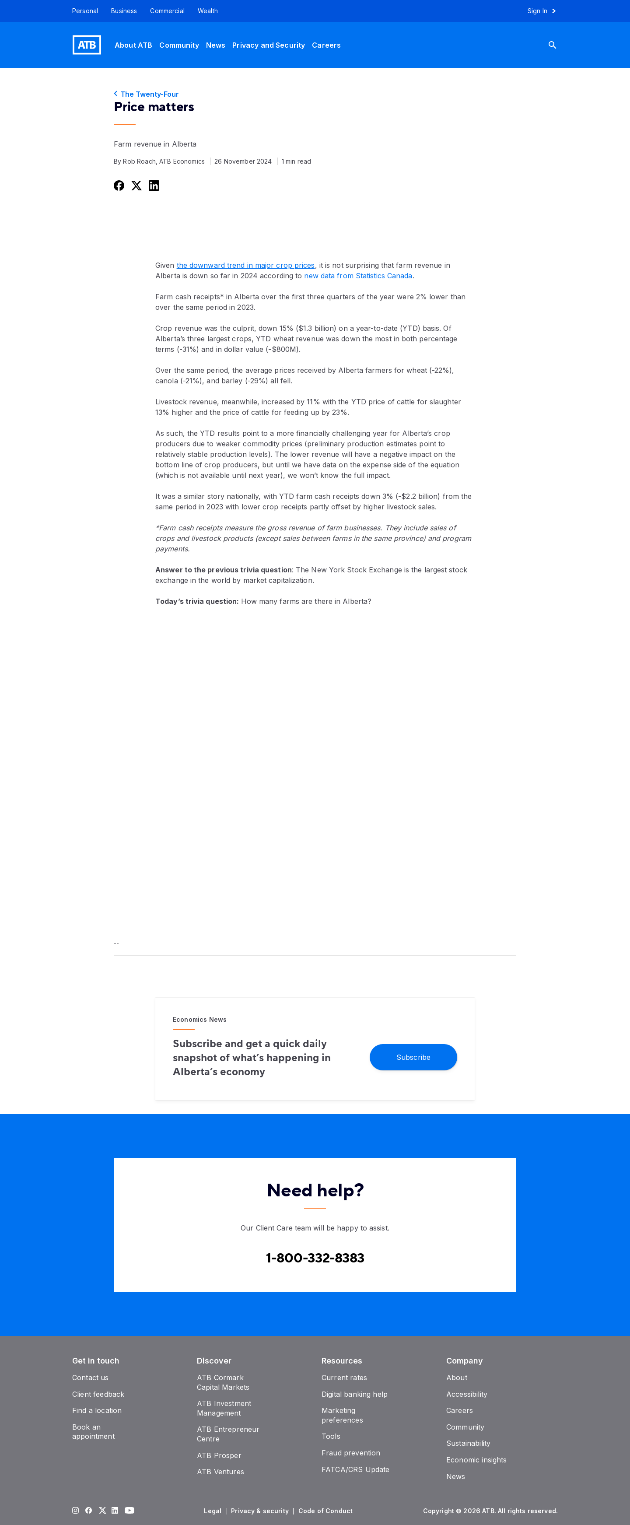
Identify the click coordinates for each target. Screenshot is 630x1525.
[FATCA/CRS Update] (355, 1469)
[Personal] (82, 11)
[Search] (559, 44)
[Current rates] (344, 1377)
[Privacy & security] (260, 1511)
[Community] (179, 44)
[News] (216, 44)
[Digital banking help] (355, 1394)
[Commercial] (167, 11)
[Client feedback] (98, 1394)
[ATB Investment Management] (224, 1408)
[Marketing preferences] (342, 1415)
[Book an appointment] (93, 1432)
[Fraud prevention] (351, 1452)
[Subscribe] (413, 1057)
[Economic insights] (476, 1459)
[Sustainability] (468, 1443)
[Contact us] (90, 1377)
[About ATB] (133, 44)
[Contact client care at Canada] (315, 1258)
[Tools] (331, 1436)
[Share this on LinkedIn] (153, 185)
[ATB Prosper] (219, 1455)
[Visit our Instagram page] (75, 1511)
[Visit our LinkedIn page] (115, 1511)
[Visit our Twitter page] (101, 1511)
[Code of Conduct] (326, 1511)
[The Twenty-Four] (315, 94)
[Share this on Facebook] (118, 185)
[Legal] (213, 1511)
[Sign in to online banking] (546, 11)
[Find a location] (97, 1410)
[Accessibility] (466, 1394)
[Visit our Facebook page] (88, 1511)
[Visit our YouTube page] (128, 1511)
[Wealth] (207, 11)
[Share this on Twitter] (135, 185)
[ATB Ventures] (220, 1471)
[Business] (124, 11)
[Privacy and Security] (268, 44)
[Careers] (326, 44)
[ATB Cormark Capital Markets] (223, 1382)
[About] (456, 1377)
